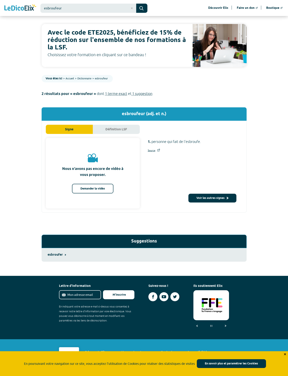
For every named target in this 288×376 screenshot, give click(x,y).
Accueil (70, 78)
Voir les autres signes (212, 198)
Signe (69, 129)
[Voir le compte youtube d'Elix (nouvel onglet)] (163, 296)
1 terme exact (116, 94)
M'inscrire (116, 295)
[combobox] (88, 8)
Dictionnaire (84, 78)
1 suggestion (141, 94)
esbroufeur (101, 78)
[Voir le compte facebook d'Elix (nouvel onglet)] (152, 296)
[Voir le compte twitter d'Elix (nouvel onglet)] (174, 296)
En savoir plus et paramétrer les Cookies (231, 364)
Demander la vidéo (92, 189)
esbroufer (57, 255)
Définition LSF (116, 129)
